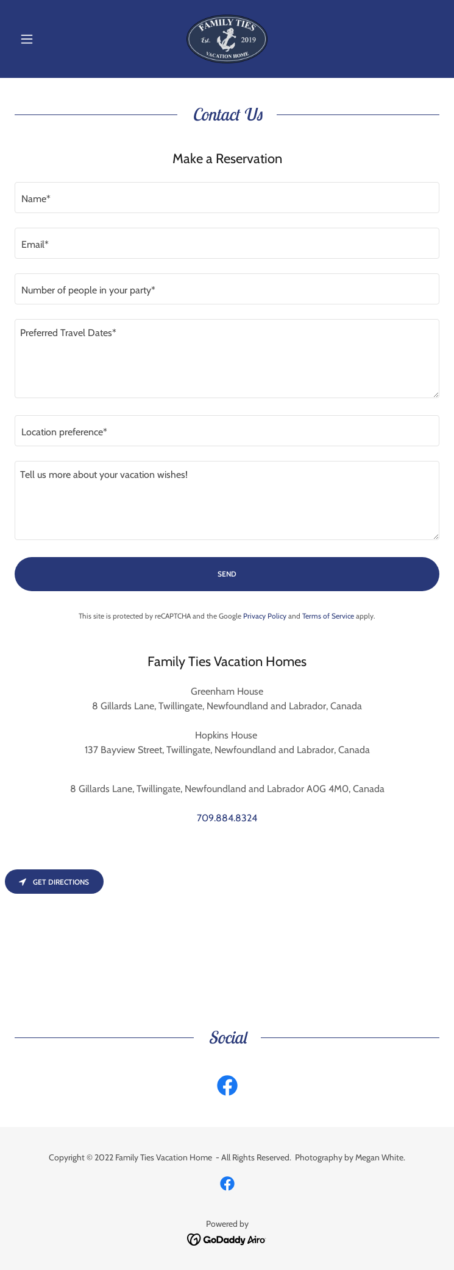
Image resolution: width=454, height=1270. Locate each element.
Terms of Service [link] (328, 615)
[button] (47, 39)
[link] (227, 39)
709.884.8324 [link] (227, 818)
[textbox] (227, 197)
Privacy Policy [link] (264, 615)
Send (227, 573)
